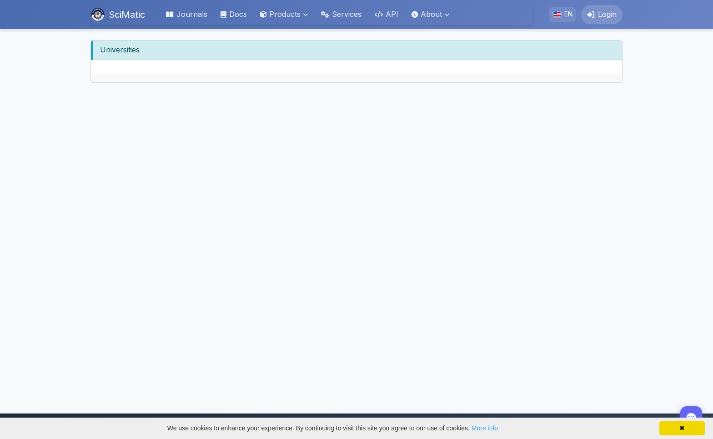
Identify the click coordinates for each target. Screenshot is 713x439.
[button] (283, 15)
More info (485, 428)
